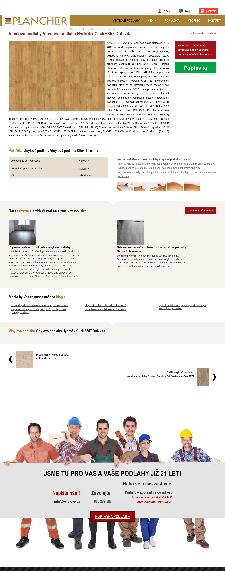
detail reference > (97, 251)
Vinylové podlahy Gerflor (106, 553)
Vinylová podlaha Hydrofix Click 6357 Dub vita (118, 29)
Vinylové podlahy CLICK (105, 544)
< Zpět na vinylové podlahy (201, 33)
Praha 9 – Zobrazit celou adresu (148, 449)
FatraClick (99, 548)
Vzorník (194, 20)
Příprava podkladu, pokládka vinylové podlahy (68, 222)
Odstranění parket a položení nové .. (64, 544)
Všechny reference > (201, 210)
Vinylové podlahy (126, 20)
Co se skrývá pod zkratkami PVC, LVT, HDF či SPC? (39, 280)
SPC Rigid (99, 539)
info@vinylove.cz (67, 459)
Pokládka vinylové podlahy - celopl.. (64, 558)
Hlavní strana (76, 29)
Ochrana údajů (210, 568)
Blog (187, 11)
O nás (167, 11)
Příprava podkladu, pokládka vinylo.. (64, 539)
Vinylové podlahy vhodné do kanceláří (105, 280)
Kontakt (214, 20)
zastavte (162, 441)
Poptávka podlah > (112, 474)
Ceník (152, 20)
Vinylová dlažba (102, 558)
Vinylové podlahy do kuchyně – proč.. (18, 544)
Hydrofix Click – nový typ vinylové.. (17, 558)
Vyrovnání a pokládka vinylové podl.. (64, 548)
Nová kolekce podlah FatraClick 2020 (105, 284)
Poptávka (195, 68)
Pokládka (172, 20)
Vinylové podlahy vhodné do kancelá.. (18, 548)
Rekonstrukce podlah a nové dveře (63, 553)
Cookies (220, 568)
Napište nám (66, 451)
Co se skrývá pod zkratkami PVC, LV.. (19, 539)
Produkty (90, 29)
